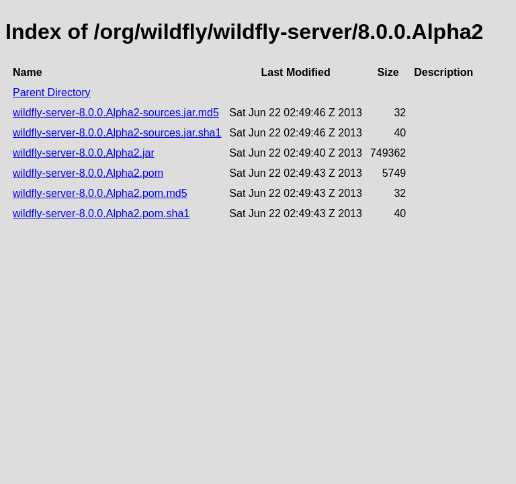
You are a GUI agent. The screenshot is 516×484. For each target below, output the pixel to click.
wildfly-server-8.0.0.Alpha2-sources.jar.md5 (116, 112)
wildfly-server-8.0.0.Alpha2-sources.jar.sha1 (117, 132)
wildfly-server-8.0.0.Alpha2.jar (84, 153)
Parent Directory (52, 92)
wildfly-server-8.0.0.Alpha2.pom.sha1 (101, 213)
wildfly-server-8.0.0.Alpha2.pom (88, 173)
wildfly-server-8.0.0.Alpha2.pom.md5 (100, 193)
